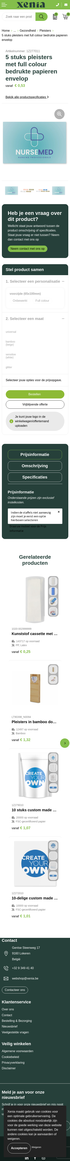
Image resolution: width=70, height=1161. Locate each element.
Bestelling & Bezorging (17, 1020)
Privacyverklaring (13, 1062)
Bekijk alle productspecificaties (27, 97)
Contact (7, 1015)
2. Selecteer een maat (25, 319)
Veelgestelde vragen (15, 1032)
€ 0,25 (21, 652)
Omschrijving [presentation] (35, 465)
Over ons (8, 1009)
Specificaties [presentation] (34, 477)
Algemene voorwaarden (17, 1051)
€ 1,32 (21, 740)
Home (6, 30)
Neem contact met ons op (28, 248)
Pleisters (45, 30)
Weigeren (36, 1147)
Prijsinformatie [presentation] (34, 454)
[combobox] (19, 16)
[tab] (35, 454)
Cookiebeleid (10, 1057)
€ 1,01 (21, 916)
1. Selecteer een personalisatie (33, 281)
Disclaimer (9, 1068)
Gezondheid (28, 30)
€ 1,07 (21, 828)
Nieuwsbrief (10, 1026)
